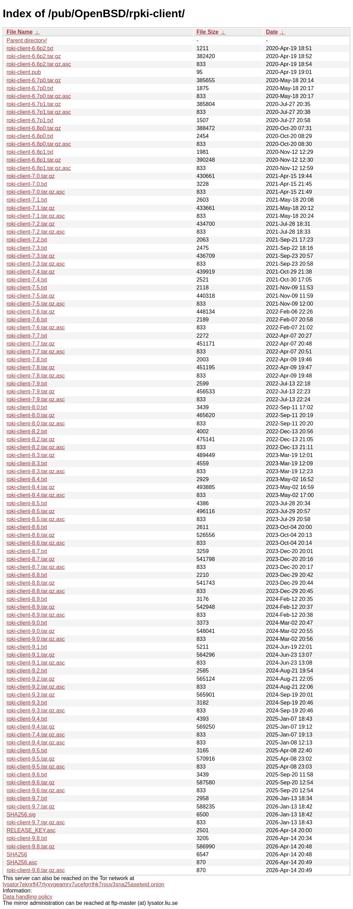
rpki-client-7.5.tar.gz (31, 296)
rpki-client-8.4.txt (27, 479)
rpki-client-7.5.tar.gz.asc (36, 304)
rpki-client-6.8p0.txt (30, 136)
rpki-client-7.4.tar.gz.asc (36, 735)
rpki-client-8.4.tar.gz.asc (36, 495)
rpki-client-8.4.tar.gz (31, 487)
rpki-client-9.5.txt (27, 750)
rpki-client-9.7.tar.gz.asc (36, 822)
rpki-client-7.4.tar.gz (31, 272)
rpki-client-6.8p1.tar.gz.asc (39, 168)
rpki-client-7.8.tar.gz (31, 367)
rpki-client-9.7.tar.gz (31, 807)
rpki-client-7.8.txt (27, 359)
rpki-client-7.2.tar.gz (31, 224)
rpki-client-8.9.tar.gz (31, 607)
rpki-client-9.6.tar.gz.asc (36, 790)
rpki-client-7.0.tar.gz (31, 176)
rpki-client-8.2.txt (27, 431)
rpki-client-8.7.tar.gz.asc (36, 567)
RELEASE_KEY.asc (31, 830)
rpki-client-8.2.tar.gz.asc (36, 447)
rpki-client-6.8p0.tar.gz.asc (39, 144)
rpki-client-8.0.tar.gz (31, 415)
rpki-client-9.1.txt (27, 647)
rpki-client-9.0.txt (27, 623)
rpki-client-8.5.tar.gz (31, 511)
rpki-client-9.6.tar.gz (31, 782)
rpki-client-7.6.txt (27, 320)
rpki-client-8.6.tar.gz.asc (36, 543)
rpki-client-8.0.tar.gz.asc (36, 423)
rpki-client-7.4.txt (27, 280)
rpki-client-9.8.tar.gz (31, 846)
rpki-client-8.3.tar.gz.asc (36, 471)
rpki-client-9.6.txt (27, 775)
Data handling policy (27, 897)
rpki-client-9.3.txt (27, 703)
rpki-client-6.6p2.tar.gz (34, 56)
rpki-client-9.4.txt (27, 719)
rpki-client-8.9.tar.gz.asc (36, 615)
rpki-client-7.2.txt (27, 240)
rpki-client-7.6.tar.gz (31, 312)
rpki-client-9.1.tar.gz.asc (36, 663)
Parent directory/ (27, 40)
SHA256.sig (21, 814)
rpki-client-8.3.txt (27, 463)
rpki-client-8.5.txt (27, 503)
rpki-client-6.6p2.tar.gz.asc (39, 64)
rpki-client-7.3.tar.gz (31, 256)
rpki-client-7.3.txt (27, 248)
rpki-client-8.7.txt (27, 551)
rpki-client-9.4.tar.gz (31, 727)
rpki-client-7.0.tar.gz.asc (36, 192)
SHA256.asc (22, 862)
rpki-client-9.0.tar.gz (31, 631)
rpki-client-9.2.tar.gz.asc (36, 687)
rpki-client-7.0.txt (27, 184)
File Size (207, 32)
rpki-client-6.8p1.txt (30, 152)
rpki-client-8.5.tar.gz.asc (36, 519)
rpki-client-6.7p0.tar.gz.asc (39, 96)
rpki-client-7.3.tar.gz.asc (36, 264)
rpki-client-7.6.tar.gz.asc (36, 327)
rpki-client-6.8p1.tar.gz (34, 160)
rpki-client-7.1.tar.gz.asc (36, 216)
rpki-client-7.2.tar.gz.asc (36, 232)
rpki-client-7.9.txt (27, 384)
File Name (20, 32)
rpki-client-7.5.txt (27, 287)
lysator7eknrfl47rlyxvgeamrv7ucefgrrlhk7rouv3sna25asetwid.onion (83, 884)
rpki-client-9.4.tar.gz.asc (36, 743)
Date (272, 32)
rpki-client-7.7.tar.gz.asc (36, 352)
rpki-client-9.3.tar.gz (31, 695)
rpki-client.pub (24, 72)
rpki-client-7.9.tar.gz (31, 391)
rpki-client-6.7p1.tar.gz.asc (39, 112)
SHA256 (17, 854)
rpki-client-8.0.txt (27, 407)
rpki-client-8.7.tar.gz (31, 559)
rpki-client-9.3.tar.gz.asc (36, 711)
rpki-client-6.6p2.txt (30, 48)
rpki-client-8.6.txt (27, 527)
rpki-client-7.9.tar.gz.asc (36, 399)
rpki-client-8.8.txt (27, 575)
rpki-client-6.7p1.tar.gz (34, 104)
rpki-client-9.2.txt (27, 671)
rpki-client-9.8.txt (27, 838)
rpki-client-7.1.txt (27, 200)
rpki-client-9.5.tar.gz (31, 759)
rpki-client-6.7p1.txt (30, 120)
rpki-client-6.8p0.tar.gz (34, 128)
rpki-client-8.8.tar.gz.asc (36, 591)
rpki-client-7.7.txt (27, 336)
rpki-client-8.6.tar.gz (31, 535)
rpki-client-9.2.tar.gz (31, 679)
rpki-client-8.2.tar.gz (31, 439)
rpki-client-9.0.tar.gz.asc (36, 639)
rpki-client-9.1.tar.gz (31, 655)
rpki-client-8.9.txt (27, 599)
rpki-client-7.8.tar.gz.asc (36, 376)
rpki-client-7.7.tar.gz (31, 344)
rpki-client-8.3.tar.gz (31, 455)
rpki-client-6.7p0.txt (30, 88)
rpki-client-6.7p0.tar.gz (34, 80)
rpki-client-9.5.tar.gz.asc (36, 767)
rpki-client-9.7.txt (27, 798)
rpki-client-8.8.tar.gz (31, 583)
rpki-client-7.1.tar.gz (31, 208)
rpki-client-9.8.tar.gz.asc (36, 870)
